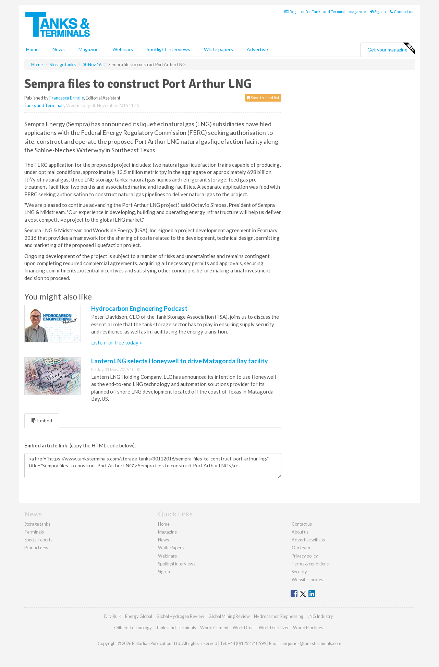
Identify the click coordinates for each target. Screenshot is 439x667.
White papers (218, 49)
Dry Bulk (112, 616)
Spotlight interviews (168, 49)
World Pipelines (308, 627)
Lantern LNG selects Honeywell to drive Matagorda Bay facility (179, 361)
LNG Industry (320, 616)
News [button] (58, 49)
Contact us (401, 11)
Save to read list (263, 97)
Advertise (257, 49)
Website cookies (307, 579)
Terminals (34, 532)
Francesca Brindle (66, 98)
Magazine (88, 49)
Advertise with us (308, 539)
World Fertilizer (274, 627)
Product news (37, 547)
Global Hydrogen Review (180, 616)
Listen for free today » (116, 342)
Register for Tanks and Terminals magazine (325, 11)
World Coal (244, 627)
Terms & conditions (310, 563)
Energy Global (138, 616)
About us (300, 532)
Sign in (378, 11)
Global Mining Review (229, 616)
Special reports (38, 539)
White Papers (171, 547)
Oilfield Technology (133, 627)
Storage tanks (37, 524)
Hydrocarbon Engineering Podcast (139, 308)
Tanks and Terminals (44, 105)
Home (32, 49)
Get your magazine (391, 49)
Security (299, 571)
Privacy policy (305, 556)
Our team (301, 547)
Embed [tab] (42, 420)
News (163, 539)
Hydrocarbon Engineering (278, 616)
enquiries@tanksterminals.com (311, 643)
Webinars (122, 49)
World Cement (214, 627)
